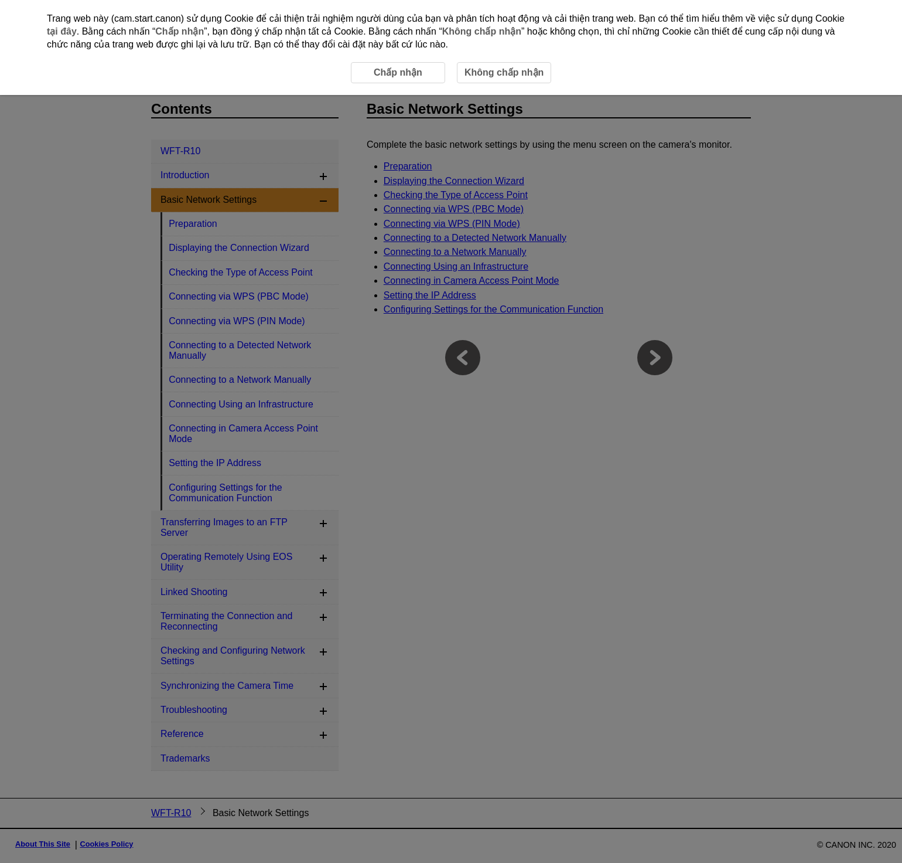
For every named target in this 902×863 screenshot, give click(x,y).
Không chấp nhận (481, 31)
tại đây (62, 31)
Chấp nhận (179, 31)
